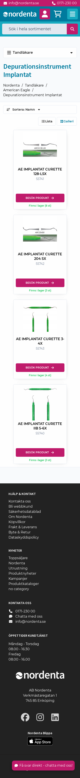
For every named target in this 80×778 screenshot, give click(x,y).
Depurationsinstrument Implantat (32, 95)
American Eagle (16, 90)
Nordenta (11, 85)
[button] (44, 14)
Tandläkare (34, 85)
